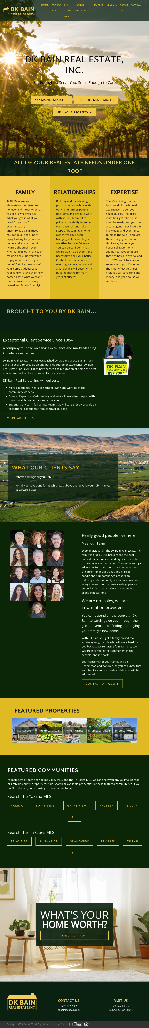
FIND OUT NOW (74, 935)
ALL (74, 817)
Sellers (112, 5)
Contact (137, 5)
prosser (106, 805)
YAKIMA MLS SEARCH (50, 100)
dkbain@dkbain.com (69, 1009)
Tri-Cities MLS (68, 11)
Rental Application (83, 8)
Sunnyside (45, 805)
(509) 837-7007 (69, 1006)
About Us (124, 8)
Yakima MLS (56, 8)
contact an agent (102, 683)
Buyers (99, 5)
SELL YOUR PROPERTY (73, 112)
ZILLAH (132, 805)
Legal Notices (62, 1024)
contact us (57, 788)
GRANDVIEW (76, 805)
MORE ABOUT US (20, 418)
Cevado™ (28, 1024)
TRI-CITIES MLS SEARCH (95, 100)
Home (45, 5)
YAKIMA (17, 805)
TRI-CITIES (19, 841)
